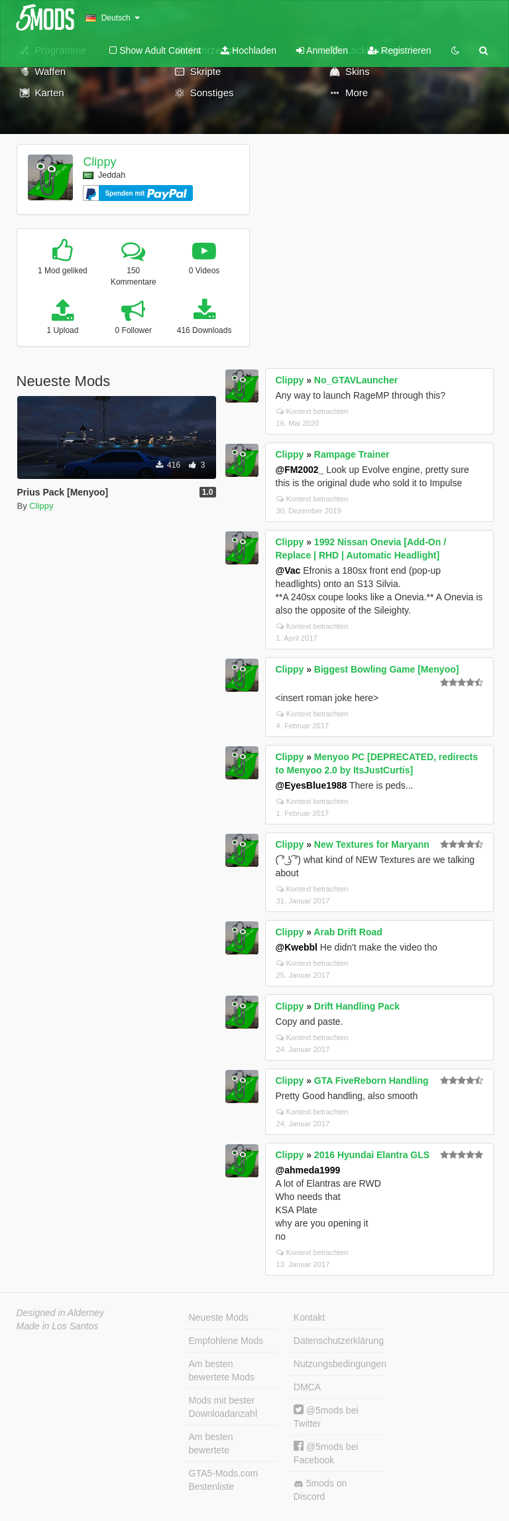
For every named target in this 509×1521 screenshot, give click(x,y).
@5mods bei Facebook (326, 1453)
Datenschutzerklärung (339, 1340)
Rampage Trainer (352, 454)
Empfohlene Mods (226, 1340)
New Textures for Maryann (371, 844)
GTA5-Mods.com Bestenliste (223, 1480)
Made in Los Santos (58, 1326)
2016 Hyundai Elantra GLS (371, 1155)
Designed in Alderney (61, 1312)
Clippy (99, 161)
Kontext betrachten (312, 411)
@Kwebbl (296, 947)
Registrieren (399, 50)
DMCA (307, 1387)
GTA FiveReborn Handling (371, 1080)
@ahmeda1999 (308, 1170)
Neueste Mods (219, 1317)
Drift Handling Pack (357, 1006)
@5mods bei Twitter (326, 1416)
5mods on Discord (320, 1490)
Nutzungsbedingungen (339, 1363)
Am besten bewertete (211, 1443)
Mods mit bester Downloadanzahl (223, 1407)
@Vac (288, 570)
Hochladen (248, 50)
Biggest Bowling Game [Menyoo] (386, 669)
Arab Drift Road (347, 932)
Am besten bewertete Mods (222, 1370)
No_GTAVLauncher (356, 380)
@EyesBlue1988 (311, 785)
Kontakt (309, 1317)
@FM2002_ (300, 469)
